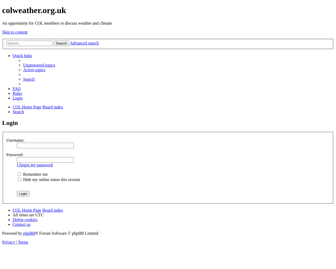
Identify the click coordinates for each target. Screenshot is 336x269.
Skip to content (15, 32)
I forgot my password (35, 165)
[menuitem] (39, 65)
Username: (15, 140)
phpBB (29, 233)
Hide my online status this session (49, 179)
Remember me (33, 174)
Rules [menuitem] (17, 93)
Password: (15, 154)
